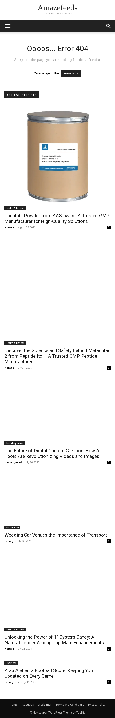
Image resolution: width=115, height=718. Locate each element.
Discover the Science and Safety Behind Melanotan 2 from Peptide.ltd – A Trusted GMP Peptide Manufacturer (57, 356)
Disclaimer (44, 705)
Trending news (14, 443)
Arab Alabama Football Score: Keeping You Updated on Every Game (48, 673)
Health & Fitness (15, 208)
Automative (12, 527)
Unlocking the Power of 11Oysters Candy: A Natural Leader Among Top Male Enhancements (54, 639)
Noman (9, 227)
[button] (108, 26)
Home (14, 705)
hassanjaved (13, 462)
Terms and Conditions (70, 705)
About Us (28, 705)
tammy (9, 541)
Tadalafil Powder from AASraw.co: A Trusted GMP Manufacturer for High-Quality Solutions (57, 218)
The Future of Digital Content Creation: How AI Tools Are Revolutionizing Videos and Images (52, 453)
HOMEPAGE (71, 73)
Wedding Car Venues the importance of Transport (55, 535)
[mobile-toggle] (7, 26)
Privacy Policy (96, 705)
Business (11, 662)
